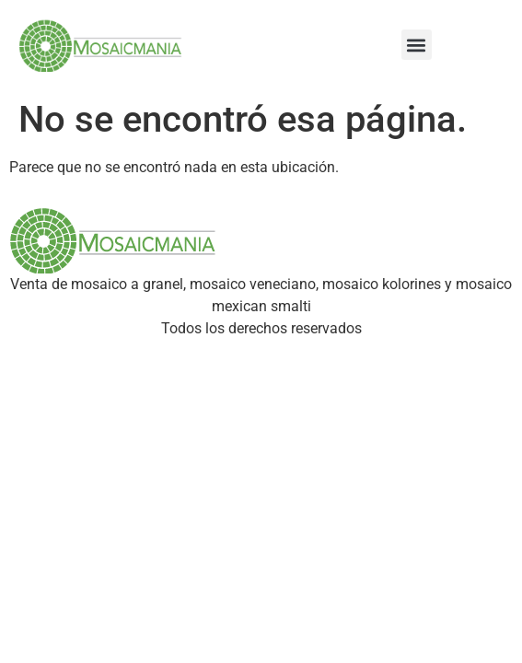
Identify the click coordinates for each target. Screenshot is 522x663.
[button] (416, 44)
